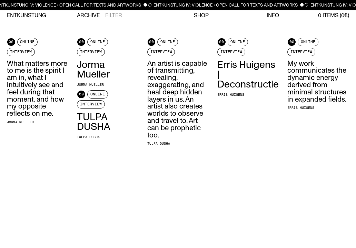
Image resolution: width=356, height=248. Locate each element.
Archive (88, 15)
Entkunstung (26, 15)
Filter (113, 15)
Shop (201, 15)
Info (273, 15)
